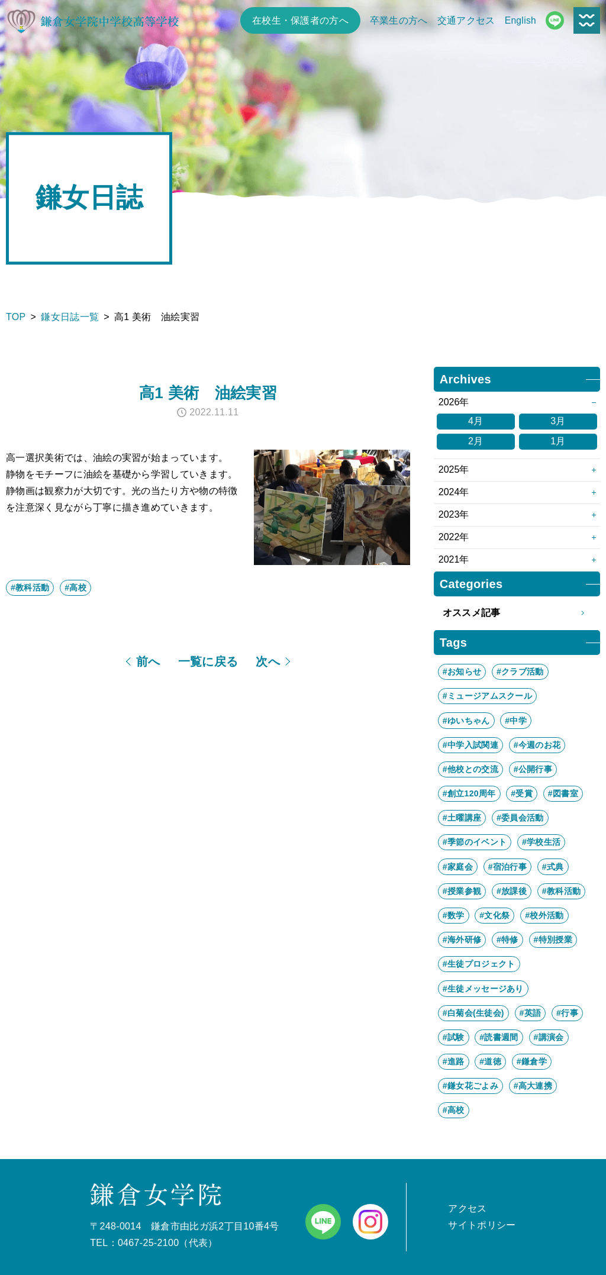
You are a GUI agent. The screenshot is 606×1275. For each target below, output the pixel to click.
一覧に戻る (208, 661)
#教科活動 (30, 587)
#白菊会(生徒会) (473, 1013)
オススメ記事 (517, 613)
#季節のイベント (475, 842)
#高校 (75, 587)
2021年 (454, 559)
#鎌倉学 (532, 1061)
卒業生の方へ (399, 20)
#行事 (567, 1013)
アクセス (467, 1208)
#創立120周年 (469, 793)
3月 (558, 421)
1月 (558, 441)
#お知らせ (462, 671)
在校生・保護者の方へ (300, 20)
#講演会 (549, 1037)
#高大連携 (533, 1085)
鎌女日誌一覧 (70, 317)
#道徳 (490, 1061)
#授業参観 (462, 891)
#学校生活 (541, 842)
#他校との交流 (470, 769)
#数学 (454, 915)
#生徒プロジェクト (479, 964)
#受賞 (522, 793)
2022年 (454, 537)
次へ (268, 661)
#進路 (454, 1061)
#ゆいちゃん (466, 720)
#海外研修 (462, 939)
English (520, 20)
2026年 (454, 402)
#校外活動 (544, 915)
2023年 (454, 514)
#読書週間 (498, 1037)
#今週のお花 (537, 745)
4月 (475, 421)
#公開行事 (533, 769)
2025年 (454, 469)
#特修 (507, 939)
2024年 (454, 492)
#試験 (454, 1037)
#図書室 (563, 793)
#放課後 (512, 891)
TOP (16, 317)
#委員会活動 (520, 817)
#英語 (530, 1013)
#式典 (553, 866)
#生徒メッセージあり (483, 988)
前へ (148, 661)
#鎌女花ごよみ (470, 1085)
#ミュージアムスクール (487, 696)
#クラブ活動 (520, 671)
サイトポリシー (481, 1225)
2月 (475, 441)
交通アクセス (466, 20)
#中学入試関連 (470, 745)
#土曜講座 (462, 817)
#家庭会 (458, 866)
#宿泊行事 (507, 866)
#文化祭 (494, 915)
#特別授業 (553, 939)
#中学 (516, 720)
